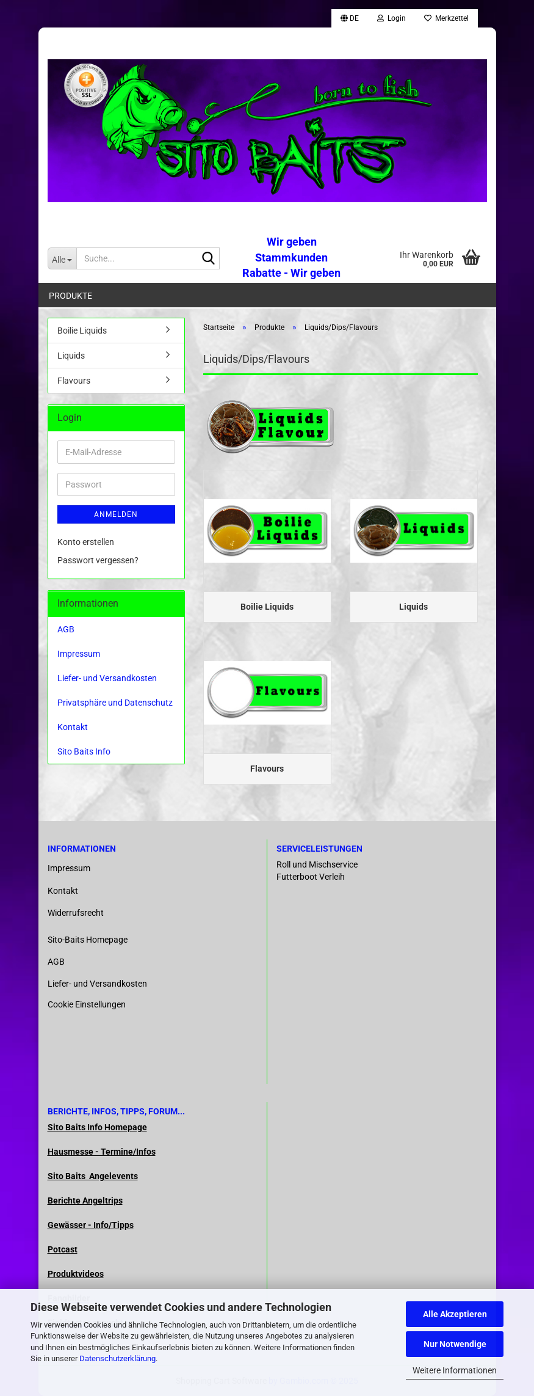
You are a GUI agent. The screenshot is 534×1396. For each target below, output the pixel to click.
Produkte (70, 296)
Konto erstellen (85, 542)
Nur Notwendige (455, 1344)
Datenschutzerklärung (117, 1358)
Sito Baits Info (83, 751)
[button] (349, 18)
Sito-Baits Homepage (88, 940)
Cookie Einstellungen (87, 1004)
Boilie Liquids (82, 330)
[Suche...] (62, 258)
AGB (65, 629)
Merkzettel (446, 18)
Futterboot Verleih (310, 877)
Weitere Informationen (455, 1370)
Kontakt (72, 727)
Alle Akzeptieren (455, 1314)
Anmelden (116, 514)
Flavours (73, 381)
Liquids (71, 355)
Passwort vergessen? (98, 560)
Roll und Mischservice (317, 864)
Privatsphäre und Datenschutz (115, 702)
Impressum (78, 654)
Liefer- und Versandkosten (107, 678)
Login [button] (391, 18)
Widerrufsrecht (76, 913)
